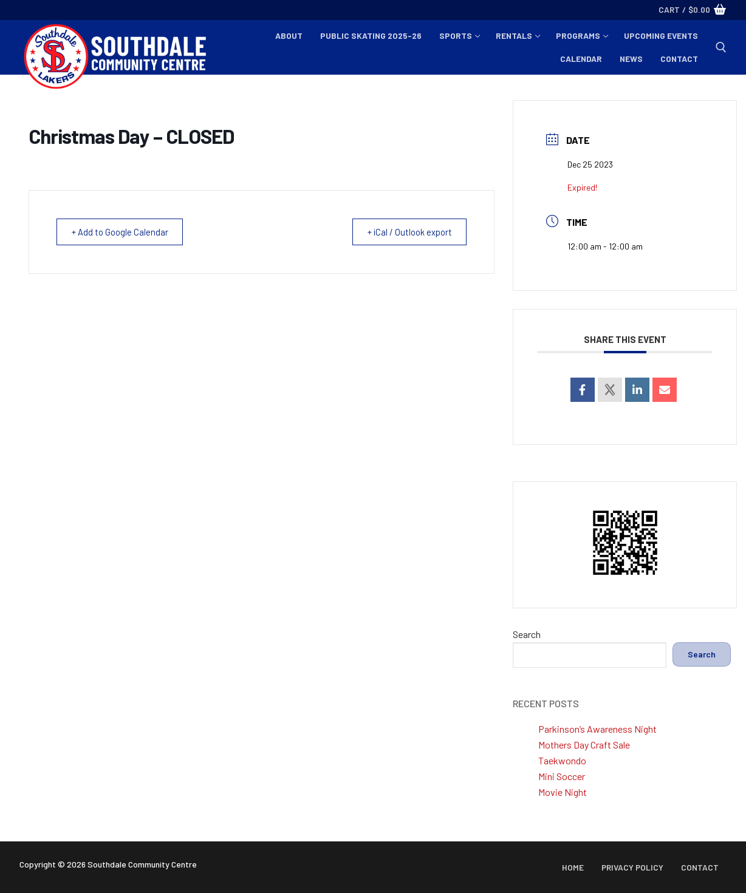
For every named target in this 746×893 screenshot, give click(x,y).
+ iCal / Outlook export (406, 231)
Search (527, 634)
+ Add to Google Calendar (122, 231)
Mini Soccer (561, 776)
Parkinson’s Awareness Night (597, 729)
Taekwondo (562, 760)
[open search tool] (721, 47)
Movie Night (562, 792)
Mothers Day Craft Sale (584, 744)
